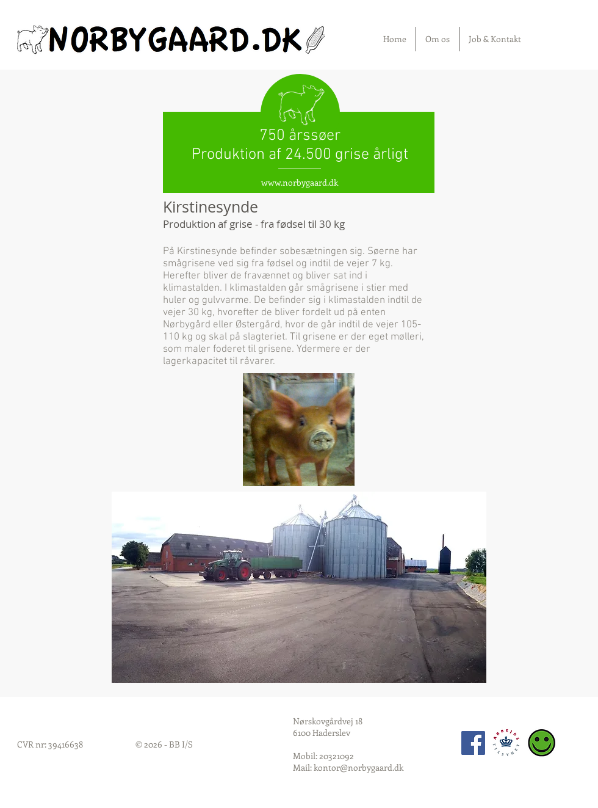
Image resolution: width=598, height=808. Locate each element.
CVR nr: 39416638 (50, 744)
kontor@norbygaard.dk (358, 767)
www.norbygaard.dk (299, 182)
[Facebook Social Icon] (473, 743)
